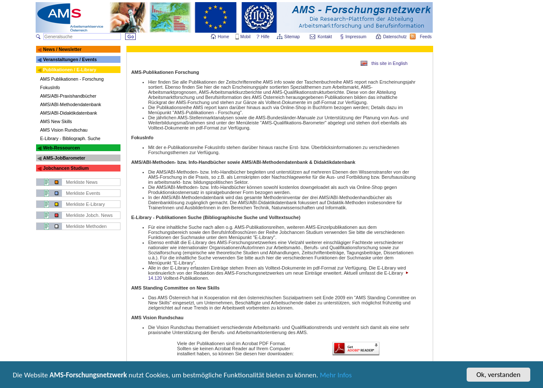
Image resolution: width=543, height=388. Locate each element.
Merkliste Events (83, 193)
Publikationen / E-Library (69, 69)
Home (223, 36)
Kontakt (325, 36)
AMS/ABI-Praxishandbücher (68, 95)
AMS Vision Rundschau (64, 129)
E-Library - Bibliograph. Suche (70, 138)
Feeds (426, 36)
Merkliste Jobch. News (89, 215)
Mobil (246, 36)
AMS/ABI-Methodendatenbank (70, 104)
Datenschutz (395, 36)
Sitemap (292, 36)
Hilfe (265, 36)
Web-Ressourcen (61, 147)
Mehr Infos (336, 375)
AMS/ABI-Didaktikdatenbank (68, 112)
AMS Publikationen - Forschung (72, 79)
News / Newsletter (62, 49)
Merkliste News (82, 182)
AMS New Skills (56, 121)
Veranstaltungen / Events (70, 59)
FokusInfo (50, 87)
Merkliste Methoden (86, 226)
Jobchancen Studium (66, 168)
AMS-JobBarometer (64, 157)
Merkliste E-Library (85, 204)
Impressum (356, 36)
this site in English (390, 63)
